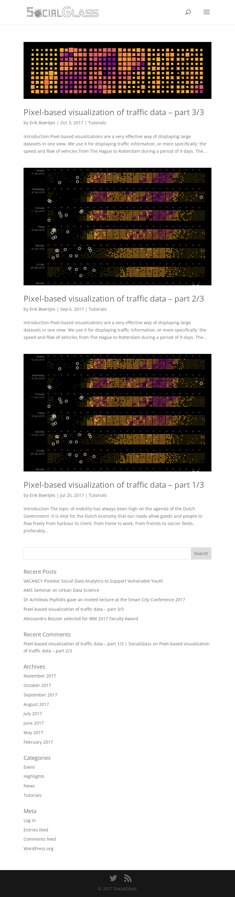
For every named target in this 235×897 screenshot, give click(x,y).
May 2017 (33, 732)
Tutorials (97, 123)
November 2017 (40, 676)
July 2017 (33, 713)
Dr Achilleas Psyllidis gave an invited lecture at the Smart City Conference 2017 (104, 599)
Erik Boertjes (42, 123)
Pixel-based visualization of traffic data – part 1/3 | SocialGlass (87, 644)
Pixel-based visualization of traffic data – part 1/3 (114, 484)
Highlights (34, 776)
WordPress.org (39, 848)
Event (29, 767)
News (29, 786)
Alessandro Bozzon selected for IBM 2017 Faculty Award (81, 618)
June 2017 (34, 723)
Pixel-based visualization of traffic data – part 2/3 (114, 298)
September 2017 (40, 695)
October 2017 (37, 685)
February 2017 (38, 742)
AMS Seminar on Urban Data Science (61, 590)
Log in (30, 820)
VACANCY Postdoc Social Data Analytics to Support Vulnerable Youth (93, 581)
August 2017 (36, 704)
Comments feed (40, 839)
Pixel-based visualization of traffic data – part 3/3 (114, 112)
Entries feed (36, 830)
